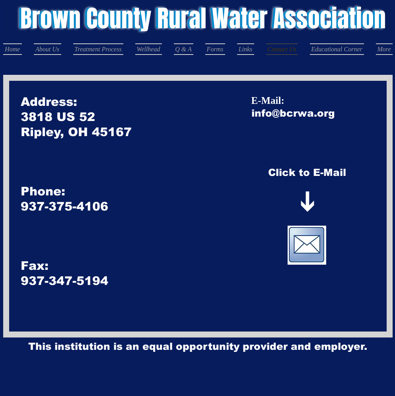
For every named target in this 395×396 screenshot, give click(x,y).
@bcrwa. (294, 113)
